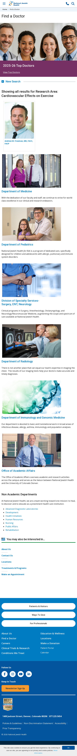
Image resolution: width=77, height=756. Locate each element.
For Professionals (38, 623)
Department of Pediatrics (17, 244)
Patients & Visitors (38, 606)
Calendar (45, 652)
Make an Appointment (13, 574)
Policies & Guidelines (12, 723)
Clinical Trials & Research (15, 648)
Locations (6, 561)
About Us (6, 549)
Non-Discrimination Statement (38, 723)
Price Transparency (12, 728)
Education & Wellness (53, 633)
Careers (6, 643)
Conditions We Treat (13, 653)
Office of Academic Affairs (18, 470)
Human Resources (14, 519)
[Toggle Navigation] (4, 3)
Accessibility (60, 723)
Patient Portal (47, 648)
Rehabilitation (12, 530)
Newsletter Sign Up (15, 688)
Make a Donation (50, 643)
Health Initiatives (14, 516)
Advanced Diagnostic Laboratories (22, 509)
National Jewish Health (17, 734)
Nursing (9, 523)
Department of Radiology (17, 361)
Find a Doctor (9, 638)
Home (5, 9)
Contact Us (7, 555)
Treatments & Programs (14, 568)
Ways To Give (38, 614)
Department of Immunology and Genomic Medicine (33, 417)
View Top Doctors (11, 72)
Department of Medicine (17, 191)
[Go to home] (36, 3)
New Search (11, 81)
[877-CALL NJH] (67, 3)
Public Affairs (12, 526)
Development (12, 512)
